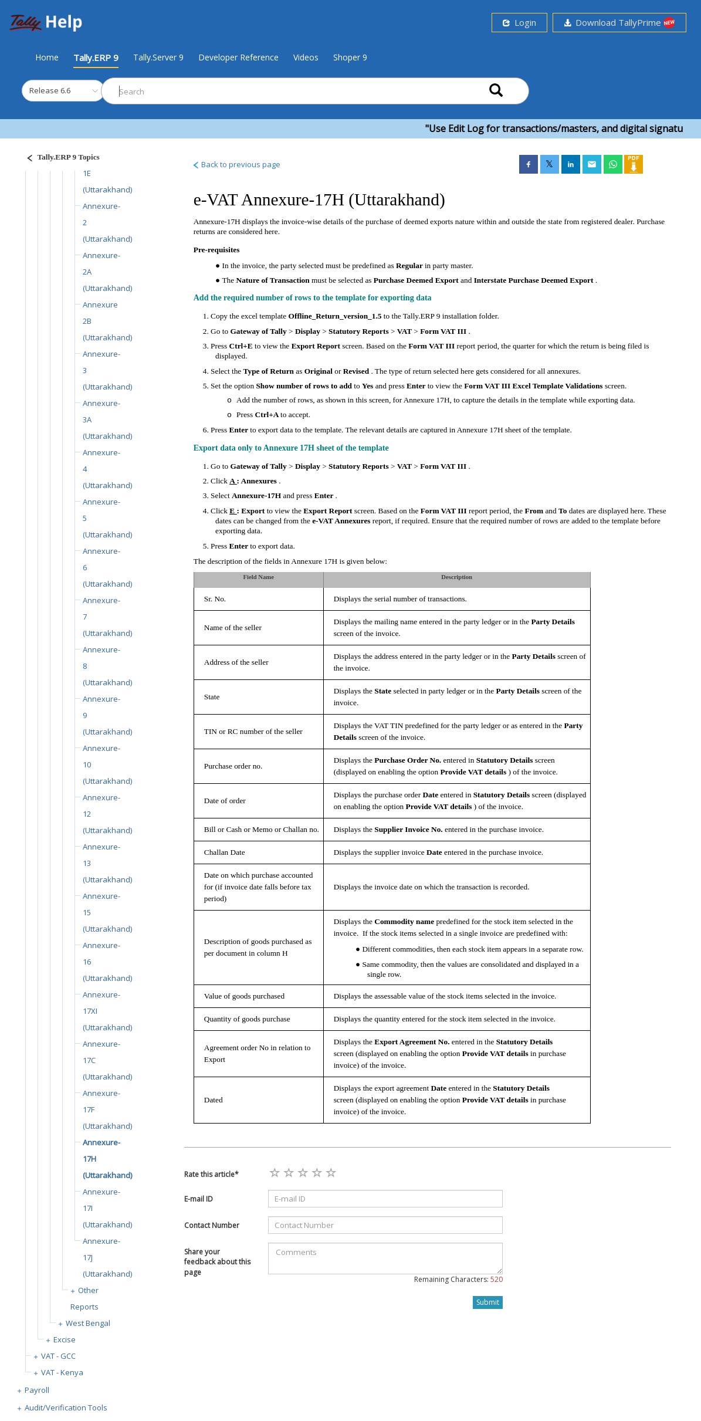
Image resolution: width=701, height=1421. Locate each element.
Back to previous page (236, 164)
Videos (306, 57)
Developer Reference (238, 57)
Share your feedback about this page (217, 1262)
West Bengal (88, 1323)
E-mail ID (198, 1199)
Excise (64, 1339)
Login (519, 22)
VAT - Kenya (62, 1372)
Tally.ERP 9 (95, 57)
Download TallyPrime (619, 22)
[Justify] (59, 159)
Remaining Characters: (458, 1279)
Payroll (37, 1390)
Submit (487, 1302)
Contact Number (211, 1225)
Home (47, 57)
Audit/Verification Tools (66, 1407)
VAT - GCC (58, 1356)
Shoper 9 (350, 57)
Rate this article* (211, 1174)
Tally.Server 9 (158, 57)
